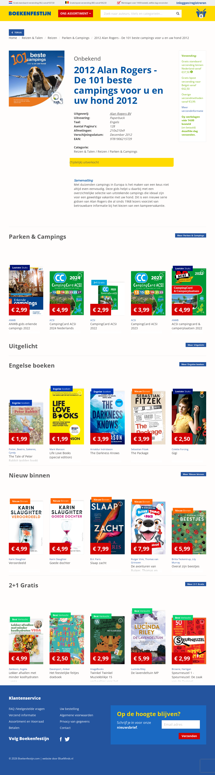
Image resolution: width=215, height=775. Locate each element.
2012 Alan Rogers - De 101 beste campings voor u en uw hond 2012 (141, 38)
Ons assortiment (75, 13)
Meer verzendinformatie (192, 109)
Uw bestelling (69, 709)
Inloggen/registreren (191, 3)
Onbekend (87, 58)
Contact (65, 728)
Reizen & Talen (32, 38)
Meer (190, 235)
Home (13, 38)
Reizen (52, 38)
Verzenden (189, 736)
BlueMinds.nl (65, 758)
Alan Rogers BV (120, 114)
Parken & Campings (75, 38)
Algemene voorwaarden (76, 715)
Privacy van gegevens (75, 721)
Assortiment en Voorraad (26, 721)
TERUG (16, 32)
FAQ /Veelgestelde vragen (27, 709)
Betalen (14, 728)
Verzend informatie (22, 715)
